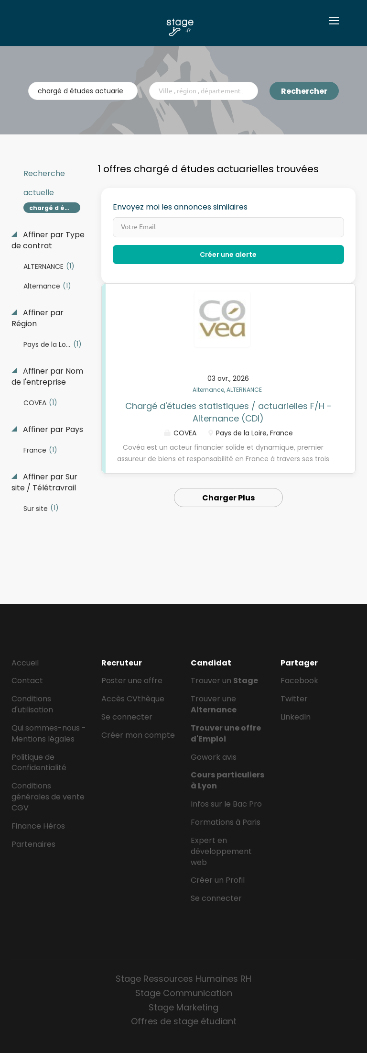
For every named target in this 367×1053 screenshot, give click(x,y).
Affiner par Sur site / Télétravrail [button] (44, 482)
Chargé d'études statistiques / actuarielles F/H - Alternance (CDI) (228, 412)
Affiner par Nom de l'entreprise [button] (47, 377)
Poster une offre (131, 680)
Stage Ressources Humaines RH (183, 979)
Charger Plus (228, 497)
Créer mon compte (138, 735)
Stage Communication (183, 993)
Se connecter (126, 716)
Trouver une (214, 704)
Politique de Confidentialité (38, 763)
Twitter (294, 698)
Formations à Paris (225, 822)
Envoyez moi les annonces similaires (180, 207)
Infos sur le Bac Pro (226, 803)
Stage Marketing (183, 1007)
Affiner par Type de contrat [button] (48, 240)
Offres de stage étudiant (184, 1021)
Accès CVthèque (132, 698)
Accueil (25, 662)
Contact (27, 680)
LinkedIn (296, 716)
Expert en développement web (221, 851)
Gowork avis (214, 757)
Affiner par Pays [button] (52, 429)
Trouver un (224, 680)
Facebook (299, 680)
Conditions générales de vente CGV (48, 796)
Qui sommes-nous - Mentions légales (48, 733)
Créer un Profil (218, 880)
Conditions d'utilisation (32, 704)
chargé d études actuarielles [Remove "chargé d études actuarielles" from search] (54, 208)
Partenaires (33, 844)
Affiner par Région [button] (37, 318)
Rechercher (304, 91)
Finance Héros (38, 825)
